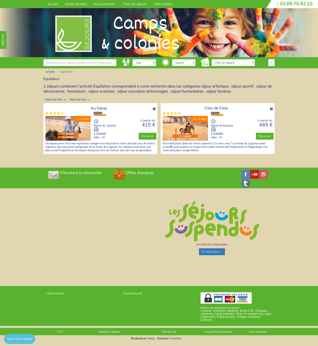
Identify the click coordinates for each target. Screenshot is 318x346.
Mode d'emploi (76, 4)
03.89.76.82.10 (296, 3)
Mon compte (163, 4)
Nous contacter (104, 4)
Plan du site (169, 332)
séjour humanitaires (187, 91)
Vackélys (175, 338)
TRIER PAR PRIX (53, 99)
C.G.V (60, 332)
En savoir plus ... (212, 252)
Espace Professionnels (218, 332)
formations (76, 91)
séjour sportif (242, 86)
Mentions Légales (109, 332)
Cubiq (150, 338)
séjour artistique (214, 86)
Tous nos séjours (133, 4)
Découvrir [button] (147, 136)
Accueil (53, 4)
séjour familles (218, 91)
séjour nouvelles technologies (142, 91)
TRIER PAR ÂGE (77, 99)
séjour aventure (101, 91)
